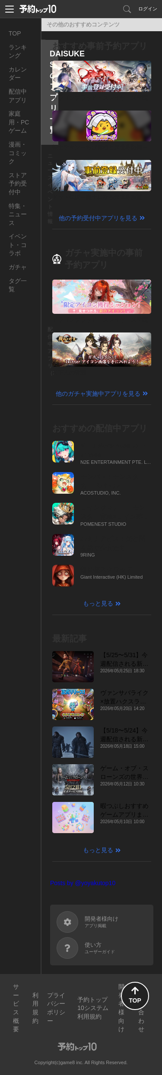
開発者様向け (121, 1008)
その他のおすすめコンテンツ (83, 24)
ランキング (18, 51)
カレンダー (18, 73)
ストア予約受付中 (18, 183)
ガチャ (18, 267)
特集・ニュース (18, 214)
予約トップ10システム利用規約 (92, 1008)
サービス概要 (16, 1008)
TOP (15, 33)
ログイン (147, 8)
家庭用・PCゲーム (19, 122)
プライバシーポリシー (56, 1008)
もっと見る (98, 603)
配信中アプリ (18, 96)
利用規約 (35, 1008)
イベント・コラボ (18, 245)
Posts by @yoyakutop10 (82, 883)
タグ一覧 (18, 285)
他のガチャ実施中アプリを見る (98, 393)
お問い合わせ (141, 1008)
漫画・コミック (18, 153)
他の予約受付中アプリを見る (98, 218)
